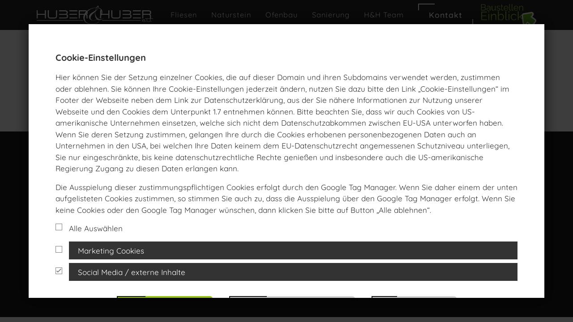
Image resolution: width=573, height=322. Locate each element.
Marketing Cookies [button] (111, 250)
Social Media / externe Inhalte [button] (131, 272)
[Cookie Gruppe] (59, 249)
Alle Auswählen (89, 228)
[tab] (286, 250)
